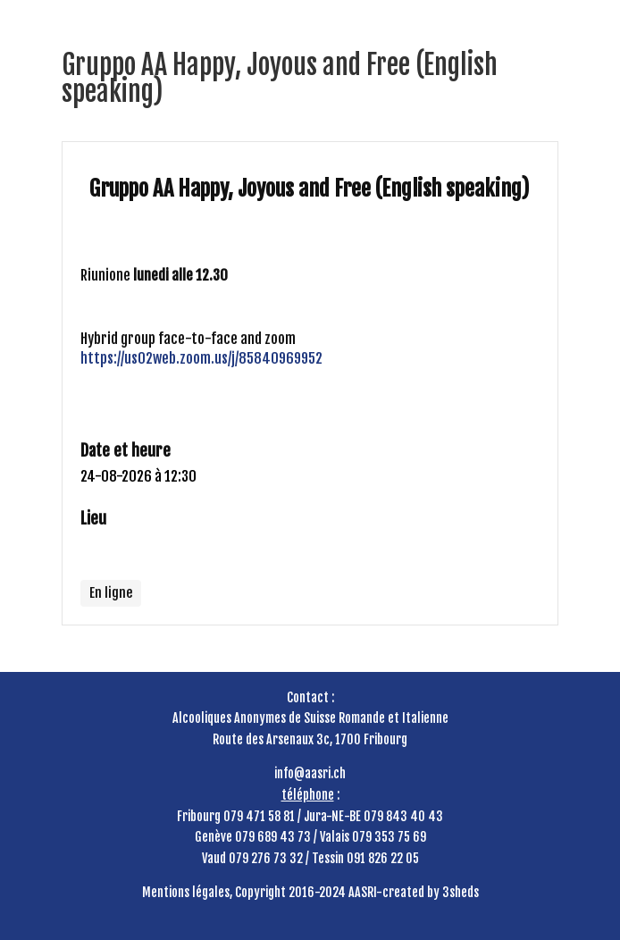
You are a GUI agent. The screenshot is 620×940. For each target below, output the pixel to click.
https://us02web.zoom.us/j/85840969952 (201, 358)
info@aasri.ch (310, 773)
